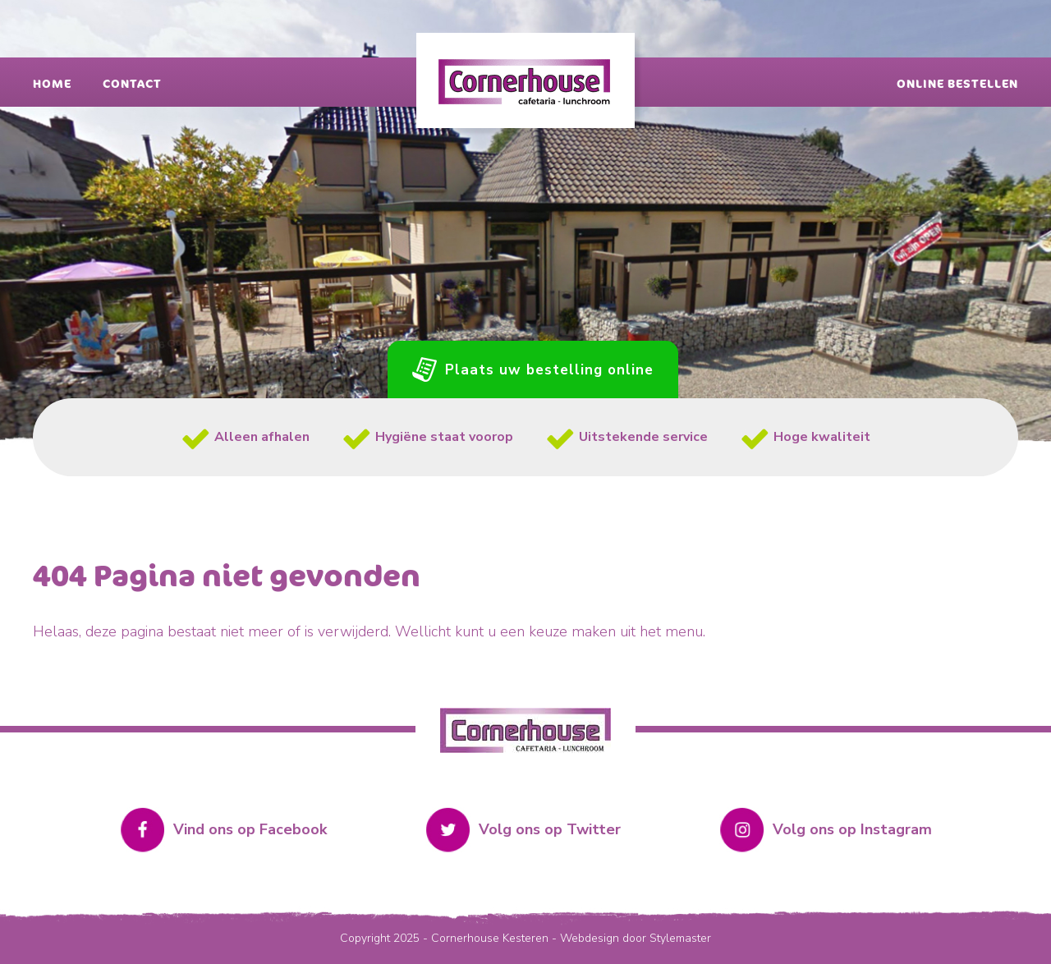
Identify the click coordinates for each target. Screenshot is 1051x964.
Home (52, 84)
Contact (132, 84)
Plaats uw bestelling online (549, 369)
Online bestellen (957, 84)
